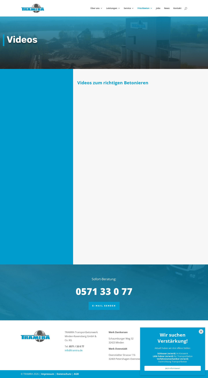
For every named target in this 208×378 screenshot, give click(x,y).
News (167, 8)
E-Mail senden (104, 306)
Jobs (158, 8)
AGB (76, 374)
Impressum (47, 374)
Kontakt (177, 8)
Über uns (95, 8)
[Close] (201, 331)
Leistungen (111, 8)
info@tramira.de (73, 350)
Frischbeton (143, 8)
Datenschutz (64, 374)
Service (127, 8)
